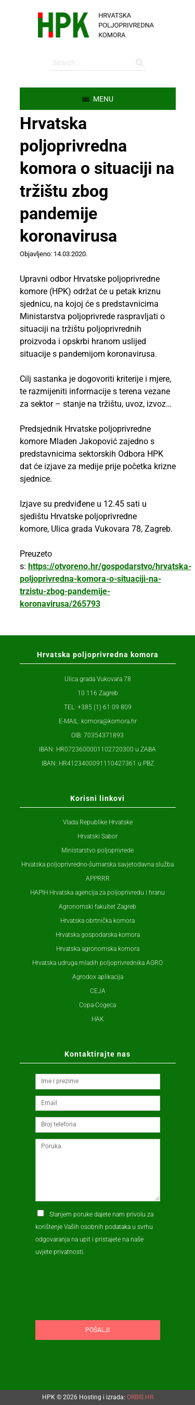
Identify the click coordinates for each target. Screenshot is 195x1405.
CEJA (98, 991)
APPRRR (98, 878)
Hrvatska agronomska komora (97, 948)
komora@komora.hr (109, 721)
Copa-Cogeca (97, 1005)
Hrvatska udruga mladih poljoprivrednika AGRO (97, 963)
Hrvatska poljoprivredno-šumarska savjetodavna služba (97, 864)
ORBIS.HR (140, 1397)
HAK (98, 1019)
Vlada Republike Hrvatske (98, 822)
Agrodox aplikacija (97, 977)
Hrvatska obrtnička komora (97, 920)
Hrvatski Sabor (97, 836)
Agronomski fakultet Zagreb (97, 906)
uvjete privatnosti (59, 1252)
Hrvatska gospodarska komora (98, 934)
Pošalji (97, 1330)
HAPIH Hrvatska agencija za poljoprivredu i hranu (97, 892)
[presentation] (114, 1308)
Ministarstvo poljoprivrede (97, 850)
